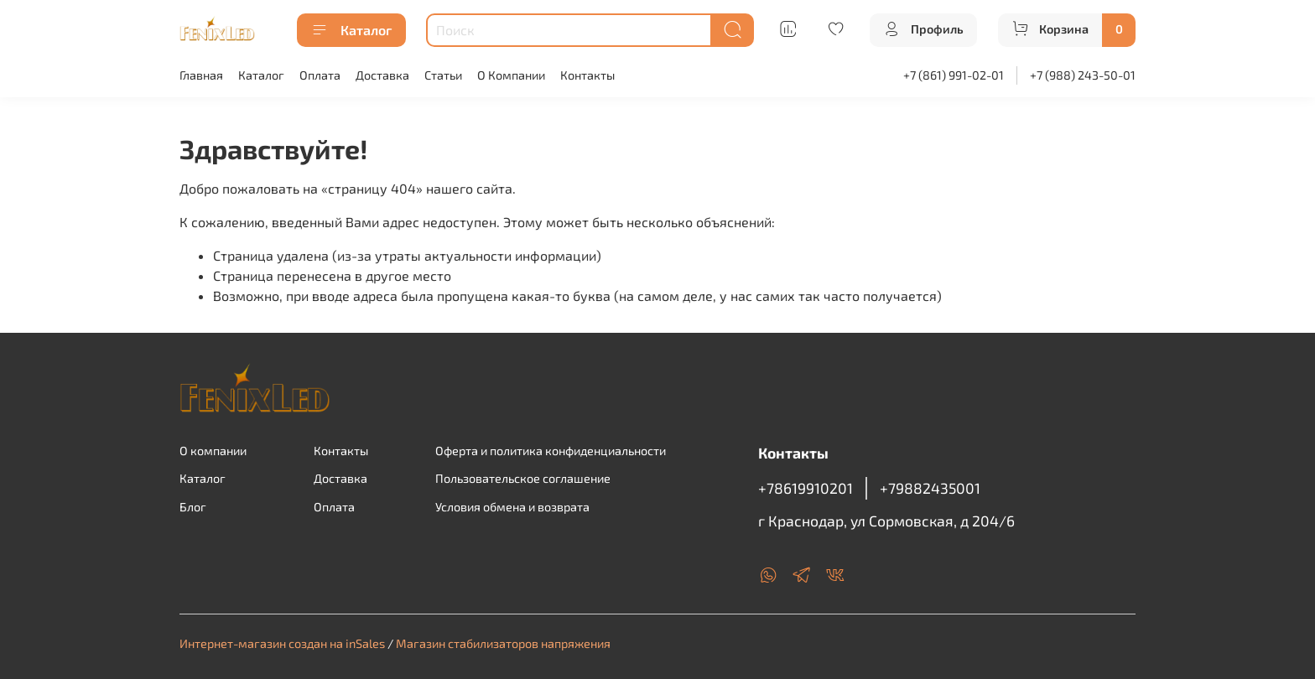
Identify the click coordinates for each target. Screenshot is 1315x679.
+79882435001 (930, 488)
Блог (192, 507)
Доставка (382, 75)
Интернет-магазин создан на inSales (282, 643)
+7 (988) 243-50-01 (1083, 75)
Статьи (443, 75)
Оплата (319, 75)
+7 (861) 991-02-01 (953, 75)
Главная (201, 75)
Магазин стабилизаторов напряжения (503, 643)
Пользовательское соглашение (523, 478)
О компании (213, 450)
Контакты (587, 75)
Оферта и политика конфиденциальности (550, 450)
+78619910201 (805, 488)
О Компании (511, 75)
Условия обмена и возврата (512, 507)
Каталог (351, 30)
